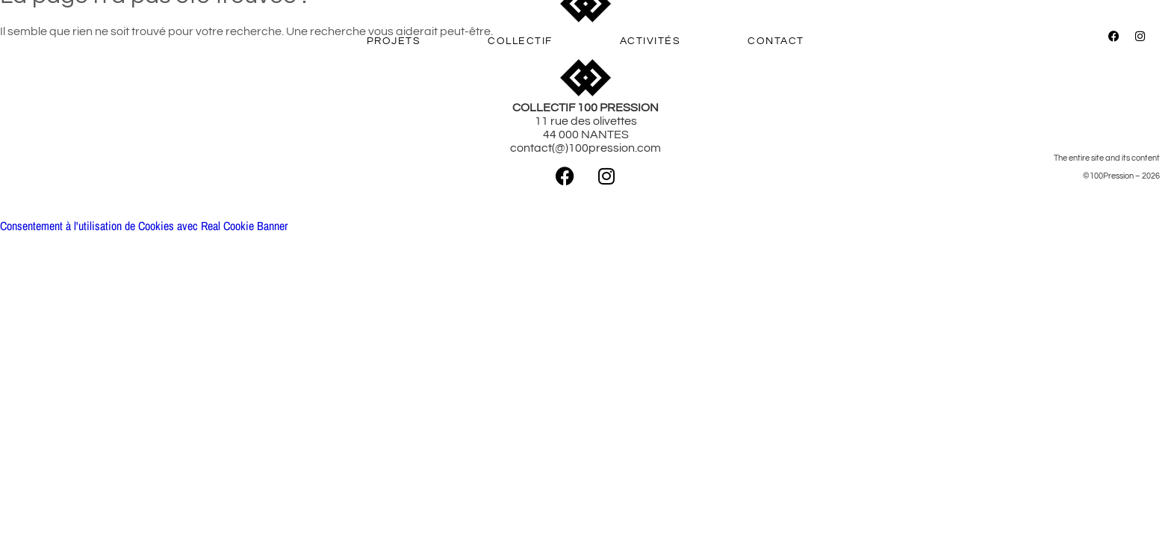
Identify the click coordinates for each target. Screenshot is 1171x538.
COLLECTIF (520, 41)
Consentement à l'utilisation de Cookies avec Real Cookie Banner (144, 225)
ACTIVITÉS (650, 41)
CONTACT (776, 41)
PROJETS (394, 41)
